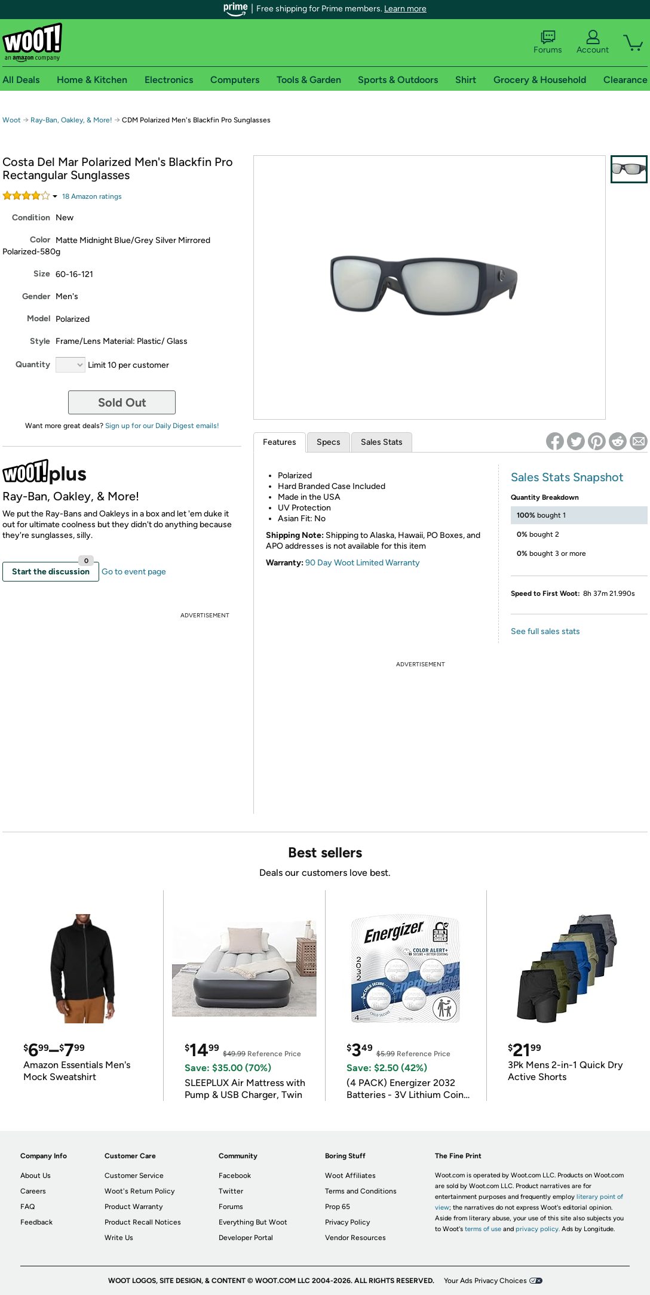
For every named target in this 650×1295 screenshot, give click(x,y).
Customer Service (134, 1175)
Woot (11, 120)
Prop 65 (337, 1206)
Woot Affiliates (350, 1175)
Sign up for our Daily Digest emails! (162, 426)
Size (41, 274)
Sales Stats (382, 442)
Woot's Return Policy (139, 1191)
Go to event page (134, 572)
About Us (35, 1175)
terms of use (483, 1229)
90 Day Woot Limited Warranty (362, 563)
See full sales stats (545, 631)
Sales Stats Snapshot (567, 477)
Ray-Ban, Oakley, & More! (71, 120)
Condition (31, 218)
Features (279, 442)
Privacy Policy (347, 1222)
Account (593, 42)
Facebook (235, 1175)
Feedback (36, 1222)
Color (40, 240)
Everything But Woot (253, 1222)
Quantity (33, 364)
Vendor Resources (355, 1238)
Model (38, 318)
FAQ (27, 1206)
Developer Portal (246, 1238)
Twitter (231, 1191)
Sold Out (122, 402)
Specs (329, 442)
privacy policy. (538, 1229)
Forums (548, 42)
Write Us (119, 1238)
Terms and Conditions (361, 1191)
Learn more (405, 9)
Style (40, 341)
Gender (36, 296)
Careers (33, 1191)
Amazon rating (92, 196)
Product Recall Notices (143, 1222)
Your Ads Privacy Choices (485, 1280)
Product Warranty (133, 1206)
